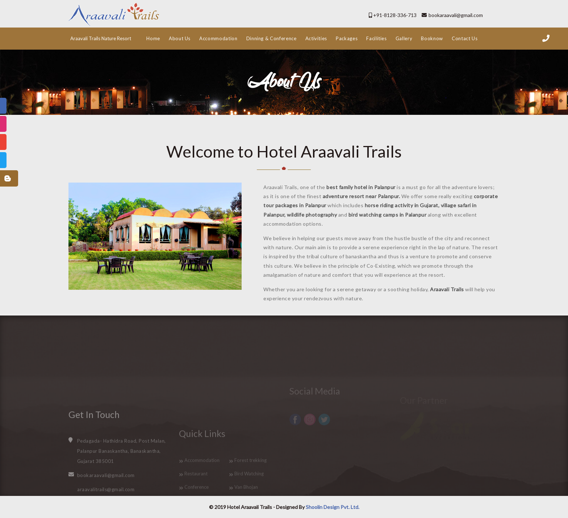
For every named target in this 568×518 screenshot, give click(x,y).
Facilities (376, 38)
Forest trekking (250, 488)
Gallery (404, 38)
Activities (316, 38)
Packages (347, 38)
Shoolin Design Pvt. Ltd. (332, 507)
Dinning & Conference (271, 38)
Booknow (432, 38)
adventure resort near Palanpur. (360, 196)
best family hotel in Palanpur (360, 187)
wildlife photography (312, 215)
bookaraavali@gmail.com (456, 15)
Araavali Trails (446, 289)
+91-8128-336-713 (395, 15)
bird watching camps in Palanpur (386, 215)
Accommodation (218, 38)
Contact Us (465, 38)
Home (153, 38)
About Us (180, 38)
